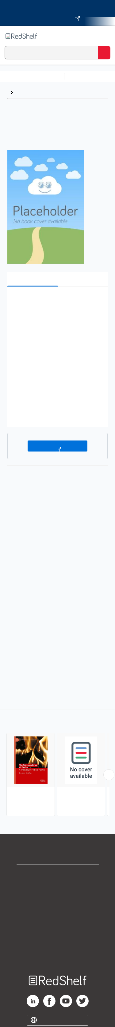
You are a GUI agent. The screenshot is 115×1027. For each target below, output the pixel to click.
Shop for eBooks (57, 874)
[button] (56, 300)
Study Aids (82, 76)
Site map (58, 955)
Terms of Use (57, 914)
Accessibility (57, 941)
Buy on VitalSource (57, 446)
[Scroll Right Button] (108, 774)
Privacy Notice (57, 901)
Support (57, 887)
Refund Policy (58, 928)
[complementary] (57, 764)
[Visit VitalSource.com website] (57, 13)
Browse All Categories (32, 76)
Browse (25, 92)
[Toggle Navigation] (104, 36)
